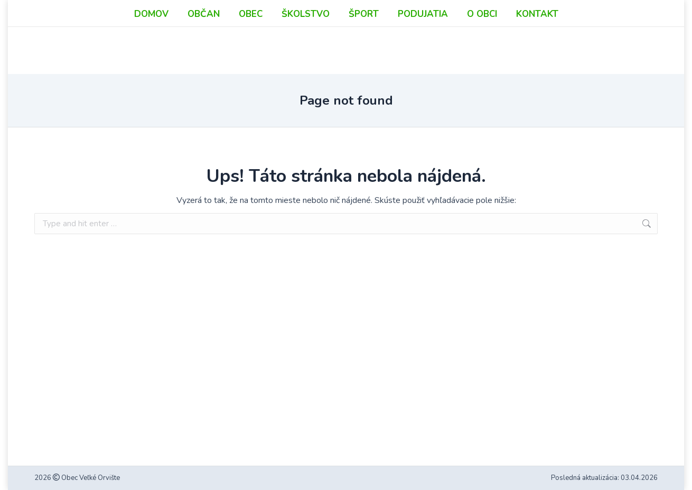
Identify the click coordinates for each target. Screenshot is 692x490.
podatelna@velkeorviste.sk (539, 30)
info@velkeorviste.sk (528, 18)
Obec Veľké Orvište (90, 478)
